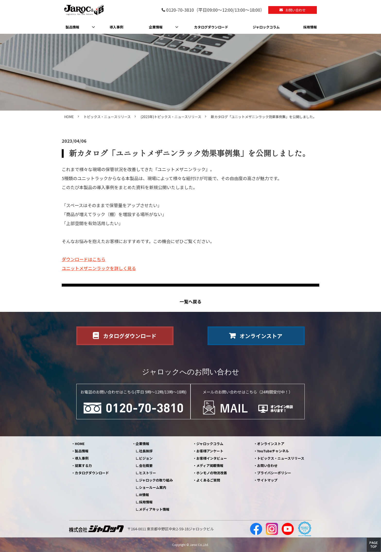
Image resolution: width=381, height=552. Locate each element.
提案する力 (83, 465)
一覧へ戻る (190, 301)
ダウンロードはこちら (83, 259)
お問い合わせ (295, 10)
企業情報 (156, 27)
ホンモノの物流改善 (211, 472)
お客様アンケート (209, 450)
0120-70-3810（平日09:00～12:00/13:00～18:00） (215, 10)
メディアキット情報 (154, 509)
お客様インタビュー (211, 458)
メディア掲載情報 (209, 465)
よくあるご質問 (208, 480)
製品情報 (72, 27)
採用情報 (310, 27)
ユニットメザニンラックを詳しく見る (99, 268)
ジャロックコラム (266, 27)
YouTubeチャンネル (273, 450)
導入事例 (116, 27)
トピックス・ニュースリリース (107, 116)
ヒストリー (147, 472)
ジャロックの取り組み (156, 480)
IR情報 (144, 494)
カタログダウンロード (211, 27)
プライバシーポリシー (274, 472)
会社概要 (146, 465)
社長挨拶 (146, 450)
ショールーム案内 (152, 487)
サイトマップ (267, 480)
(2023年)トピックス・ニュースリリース (170, 116)
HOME (69, 116)
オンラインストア (261, 336)
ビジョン (146, 458)
